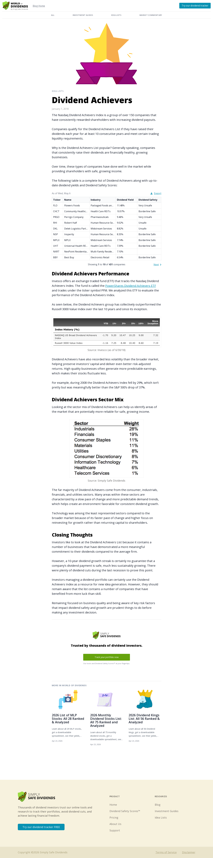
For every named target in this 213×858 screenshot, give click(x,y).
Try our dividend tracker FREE (41, 827)
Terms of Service (166, 852)
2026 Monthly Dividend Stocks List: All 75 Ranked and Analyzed (106, 720)
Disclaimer (188, 852)
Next (157, 264)
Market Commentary (150, 15)
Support (114, 830)
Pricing (113, 817)
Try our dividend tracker (195, 5)
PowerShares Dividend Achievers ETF (130, 286)
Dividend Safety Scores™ (124, 811)
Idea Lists (116, 15)
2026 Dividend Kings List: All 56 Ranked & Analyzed (144, 718)
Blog (157, 804)
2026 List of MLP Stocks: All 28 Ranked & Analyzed (68, 718)
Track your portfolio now (107, 657)
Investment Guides (83, 15)
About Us (115, 824)
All (52, 15)
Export (155, 193)
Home (113, 804)
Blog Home (39, 5)
